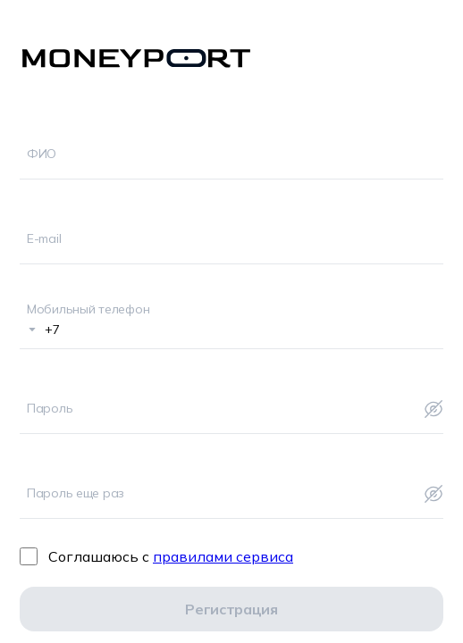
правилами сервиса (223, 556)
